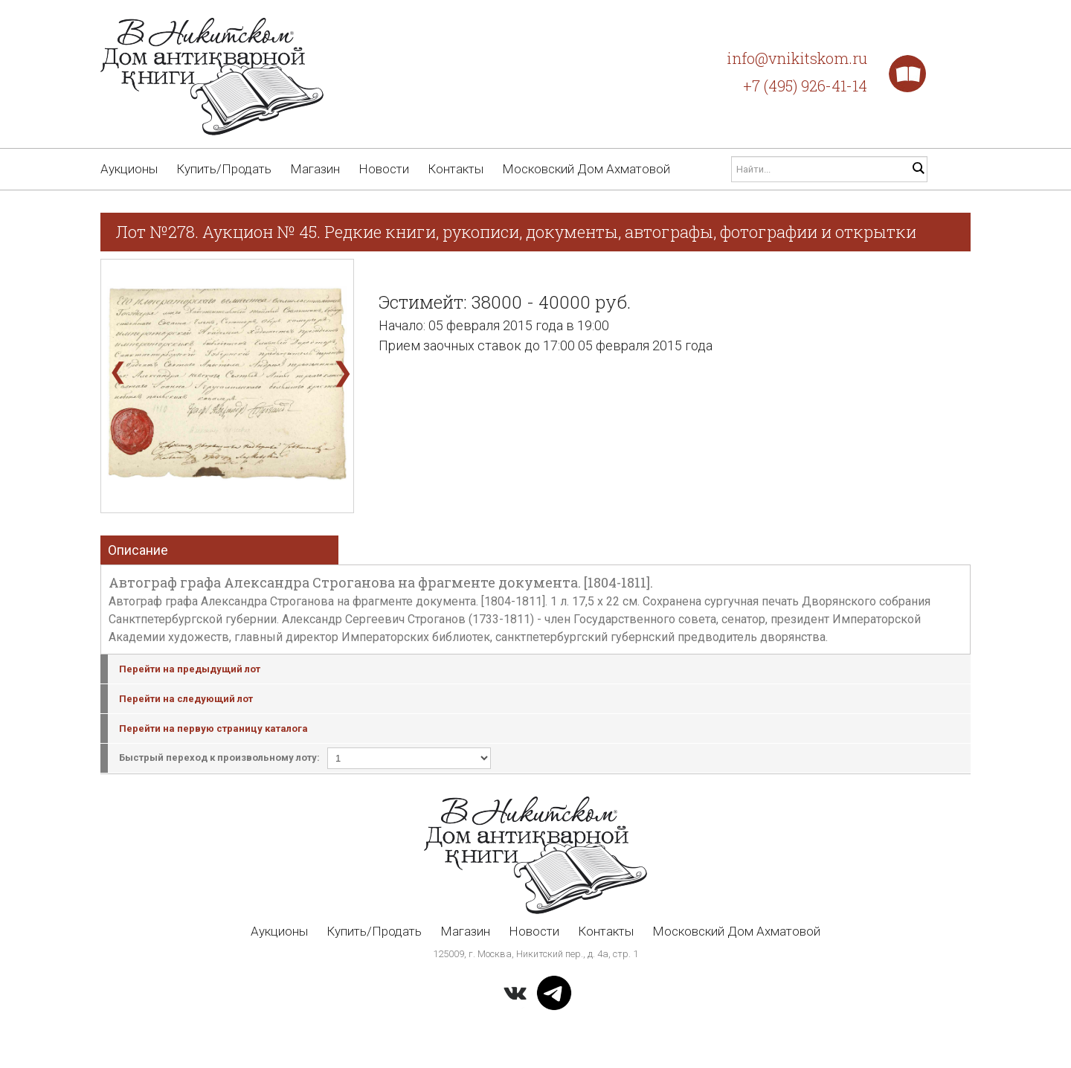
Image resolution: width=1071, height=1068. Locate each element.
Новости (383, 168)
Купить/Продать (223, 168)
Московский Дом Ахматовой (586, 168)
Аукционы (129, 168)
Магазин (315, 168)
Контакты (455, 168)
